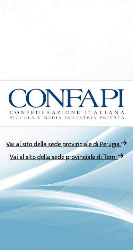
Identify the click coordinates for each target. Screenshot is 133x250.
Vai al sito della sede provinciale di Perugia (66, 144)
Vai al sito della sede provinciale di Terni (67, 157)
